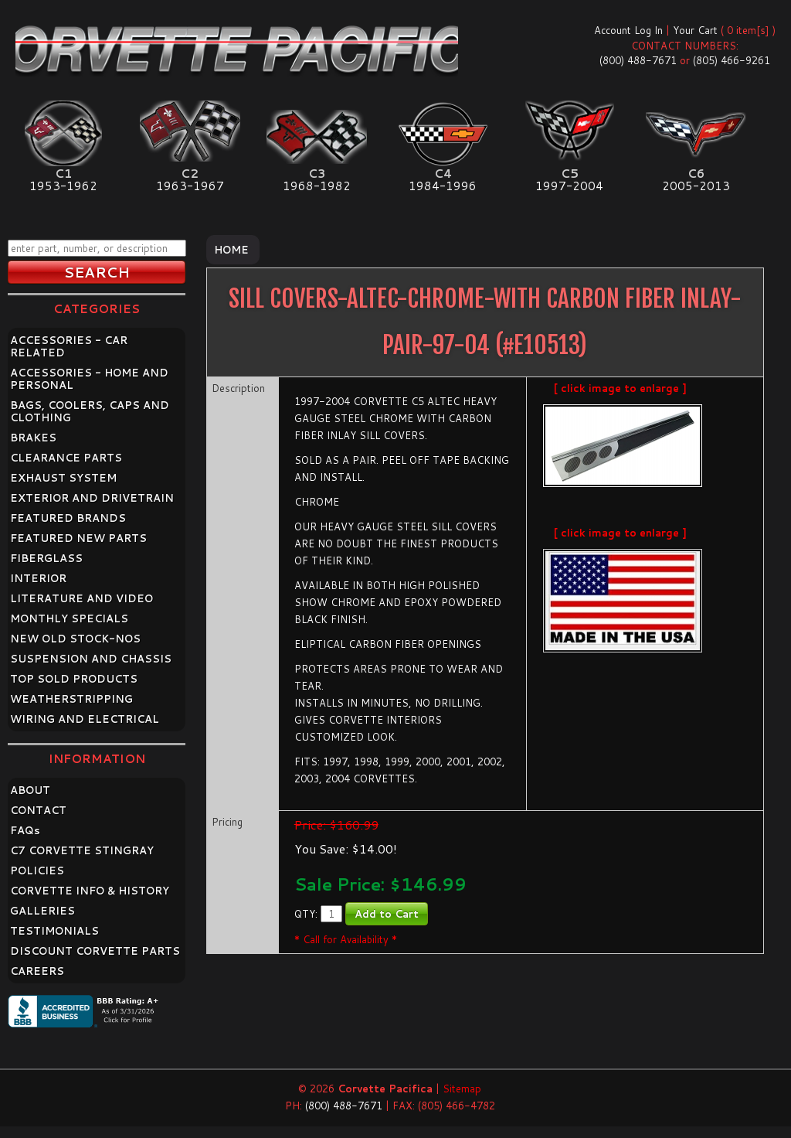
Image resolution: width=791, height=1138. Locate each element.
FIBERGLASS (46, 558)
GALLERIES (42, 911)
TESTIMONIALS (54, 931)
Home (231, 250)
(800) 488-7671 (638, 60)
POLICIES (37, 870)
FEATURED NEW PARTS (78, 538)
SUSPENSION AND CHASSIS (90, 659)
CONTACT (38, 810)
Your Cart (695, 30)
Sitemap (462, 1088)
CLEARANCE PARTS (66, 458)
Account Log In (628, 30)
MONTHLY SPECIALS (69, 618)
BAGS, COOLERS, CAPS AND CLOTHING (89, 411)
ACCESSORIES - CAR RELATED (68, 346)
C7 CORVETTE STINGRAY (82, 850)
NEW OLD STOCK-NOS (75, 639)
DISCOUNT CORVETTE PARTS (95, 951)
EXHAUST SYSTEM (63, 478)
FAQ (25, 830)
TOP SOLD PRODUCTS (73, 679)
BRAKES (33, 438)
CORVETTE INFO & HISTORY (89, 891)
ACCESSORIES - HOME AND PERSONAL (89, 379)
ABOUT (30, 790)
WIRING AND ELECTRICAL (84, 719)
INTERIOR (38, 578)
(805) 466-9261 (731, 60)
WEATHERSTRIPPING (71, 699)
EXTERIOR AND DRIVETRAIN (92, 498)
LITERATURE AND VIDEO (81, 598)
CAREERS (37, 971)
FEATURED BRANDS (68, 518)
